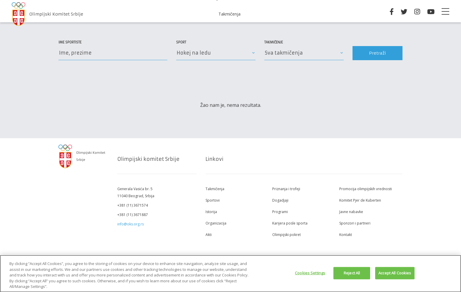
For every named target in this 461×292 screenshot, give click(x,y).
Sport (181, 42)
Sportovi (213, 200)
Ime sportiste (70, 42)
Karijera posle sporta (290, 223)
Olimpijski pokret (286, 234)
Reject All (352, 274)
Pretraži (377, 53)
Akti (209, 234)
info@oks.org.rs (130, 224)
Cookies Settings (310, 274)
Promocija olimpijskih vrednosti (365, 188)
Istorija (211, 211)
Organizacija (216, 223)
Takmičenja (229, 14)
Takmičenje (273, 42)
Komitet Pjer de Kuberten (360, 200)
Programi (280, 211)
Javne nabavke (351, 211)
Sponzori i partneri (354, 223)
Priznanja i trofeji (286, 188)
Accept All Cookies (394, 274)
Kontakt (345, 234)
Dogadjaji (280, 200)
